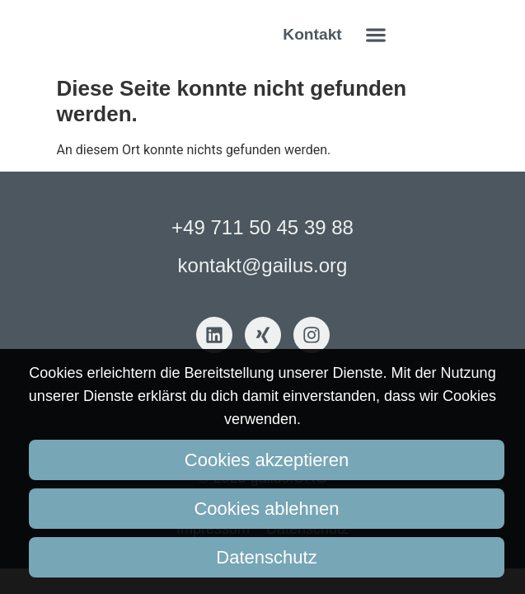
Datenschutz (266, 557)
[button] (376, 34)
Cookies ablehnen (266, 508)
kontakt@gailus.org (263, 265)
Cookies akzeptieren (267, 460)
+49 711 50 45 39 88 (262, 227)
